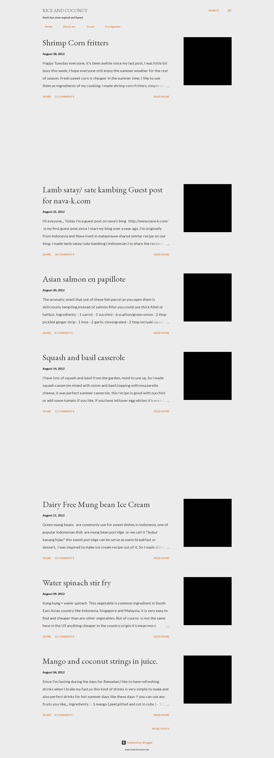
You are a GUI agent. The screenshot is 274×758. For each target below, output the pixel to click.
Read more (161, 96)
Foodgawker (111, 26)
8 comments (64, 332)
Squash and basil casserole (84, 357)
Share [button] (47, 96)
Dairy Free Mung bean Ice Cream (96, 504)
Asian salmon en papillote (84, 278)
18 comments (64, 254)
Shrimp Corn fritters (75, 42)
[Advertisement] (106, 142)
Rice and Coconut (65, 10)
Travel (88, 26)
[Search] (213, 10)
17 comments (64, 96)
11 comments (64, 411)
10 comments (64, 558)
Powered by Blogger (137, 742)
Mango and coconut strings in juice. (100, 661)
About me (67, 26)
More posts (160, 728)
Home (46, 26)
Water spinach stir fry (77, 582)
